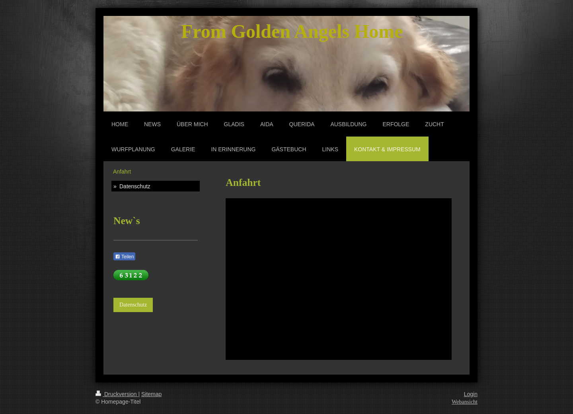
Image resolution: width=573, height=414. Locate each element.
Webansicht (464, 402)
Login (470, 394)
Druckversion (117, 394)
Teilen (124, 257)
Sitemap (151, 394)
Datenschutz (133, 305)
